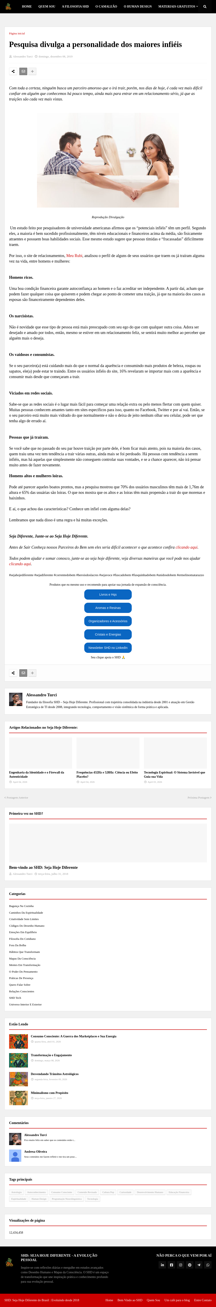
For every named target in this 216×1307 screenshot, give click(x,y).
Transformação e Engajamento (51, 1055)
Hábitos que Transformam (24, 952)
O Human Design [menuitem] (138, 6)
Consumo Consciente (61, 1192)
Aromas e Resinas (108, 608)
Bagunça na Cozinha (21, 906)
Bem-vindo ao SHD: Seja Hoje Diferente (43, 867)
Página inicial (17, 33)
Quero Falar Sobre (19, 984)
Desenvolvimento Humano (150, 1192)
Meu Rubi (74, 255)
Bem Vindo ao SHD (130, 1300)
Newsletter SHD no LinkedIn (108, 648)
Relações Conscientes (21, 991)
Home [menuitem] (27, 6)
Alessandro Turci (41, 695)
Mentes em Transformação (24, 965)
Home (109, 1300)
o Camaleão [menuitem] (106, 6)
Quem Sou (153, 1300)
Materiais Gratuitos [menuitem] (176, 6)
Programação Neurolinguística (67, 1198)
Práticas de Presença (21, 978)
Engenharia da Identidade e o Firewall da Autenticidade (36, 775)
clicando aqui (186, 547)
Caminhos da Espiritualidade (26, 912)
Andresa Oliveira (35, 1151)
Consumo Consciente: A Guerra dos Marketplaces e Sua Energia (73, 1036)
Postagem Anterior (17, 797)
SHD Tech (15, 997)
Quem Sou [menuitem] (46, 6)
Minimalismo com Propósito (49, 1093)
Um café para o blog (177, 1300)
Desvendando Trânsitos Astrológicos (55, 1074)
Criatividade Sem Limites (24, 919)
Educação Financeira (179, 1192)
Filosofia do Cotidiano (22, 938)
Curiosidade (125, 1192)
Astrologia (16, 1192)
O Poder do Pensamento (23, 971)
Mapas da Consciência (22, 958)
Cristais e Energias (108, 634)
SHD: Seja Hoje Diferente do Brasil (26, 1300)
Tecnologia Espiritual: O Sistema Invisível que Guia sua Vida (174, 775)
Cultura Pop (108, 1192)
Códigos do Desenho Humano (26, 925)
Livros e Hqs (108, 594)
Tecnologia (92, 1198)
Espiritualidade (18, 1198)
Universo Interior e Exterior (25, 1004)
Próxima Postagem (198, 797)
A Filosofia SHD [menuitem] (75, 6)
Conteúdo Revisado (87, 1192)
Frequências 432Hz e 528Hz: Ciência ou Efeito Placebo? (107, 775)
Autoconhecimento (36, 1192)
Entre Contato (203, 1300)
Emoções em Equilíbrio (23, 932)
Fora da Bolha (17, 945)
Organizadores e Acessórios (107, 621)
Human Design (39, 1198)
